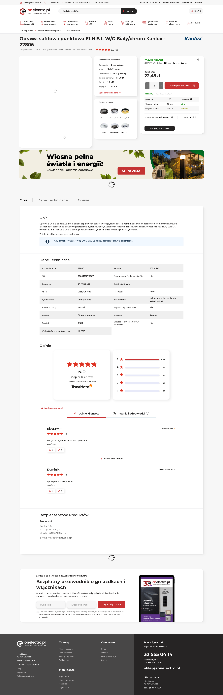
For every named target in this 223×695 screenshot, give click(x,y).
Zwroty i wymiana (66, 659)
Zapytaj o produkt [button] (157, 130)
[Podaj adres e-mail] (81, 607)
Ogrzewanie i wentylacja (150, 24)
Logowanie (64, 690)
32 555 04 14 (53, 3)
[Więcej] (161, 87)
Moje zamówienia (66, 682)
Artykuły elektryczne (172, 24)
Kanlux (90, 52)
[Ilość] (154, 87)
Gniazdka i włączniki (26, 24)
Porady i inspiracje (150, 2)
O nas (103, 651)
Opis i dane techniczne (108, 95)
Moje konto (64, 679)
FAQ (19, 671)
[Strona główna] (27, 33)
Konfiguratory (171, 2)
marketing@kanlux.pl (60, 540)
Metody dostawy (66, 651)
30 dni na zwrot (101, 3)
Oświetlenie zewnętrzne (70, 24)
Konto (197, 11)
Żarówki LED (90, 24)
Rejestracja (63, 686)
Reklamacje (64, 662)
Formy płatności (66, 655)
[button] (198, 62)
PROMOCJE (187, 2)
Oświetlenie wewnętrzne (48, 24)
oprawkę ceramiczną (122, 243)
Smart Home (108, 24)
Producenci (195, 24)
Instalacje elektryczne (128, 24)
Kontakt (104, 655)
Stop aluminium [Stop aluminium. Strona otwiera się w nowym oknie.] (86, 317)
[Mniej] (147, 87)
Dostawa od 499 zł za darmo (76, 3)
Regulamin (21, 675)
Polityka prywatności (26, 678)
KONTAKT (199, 2)
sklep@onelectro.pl (32, 3)
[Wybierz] (38, 614)
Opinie (104, 662)
